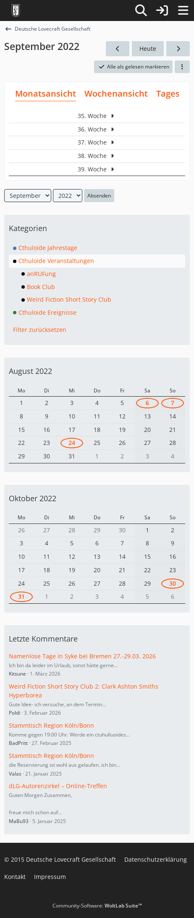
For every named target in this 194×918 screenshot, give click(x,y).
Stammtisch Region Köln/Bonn (51, 725)
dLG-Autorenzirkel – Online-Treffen (58, 786)
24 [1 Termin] (71, 443)
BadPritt (18, 743)
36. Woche (97, 129)
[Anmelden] (162, 10)
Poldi (14, 712)
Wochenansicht (116, 93)
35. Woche (97, 116)
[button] (182, 66)
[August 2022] (117, 49)
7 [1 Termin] (172, 403)
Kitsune (17, 673)
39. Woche (97, 169)
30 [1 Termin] (172, 583)
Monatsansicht (45, 93)
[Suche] (141, 10)
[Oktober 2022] (178, 49)
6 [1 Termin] (147, 403)
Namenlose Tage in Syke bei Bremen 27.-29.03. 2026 (82, 656)
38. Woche (97, 156)
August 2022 (30, 371)
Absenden (99, 195)
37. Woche (97, 142)
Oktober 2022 (32, 498)
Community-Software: (97, 905)
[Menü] (183, 10)
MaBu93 (19, 821)
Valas (15, 773)
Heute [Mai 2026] (147, 49)
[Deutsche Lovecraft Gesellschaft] (16, 10)
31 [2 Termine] (21, 596)
